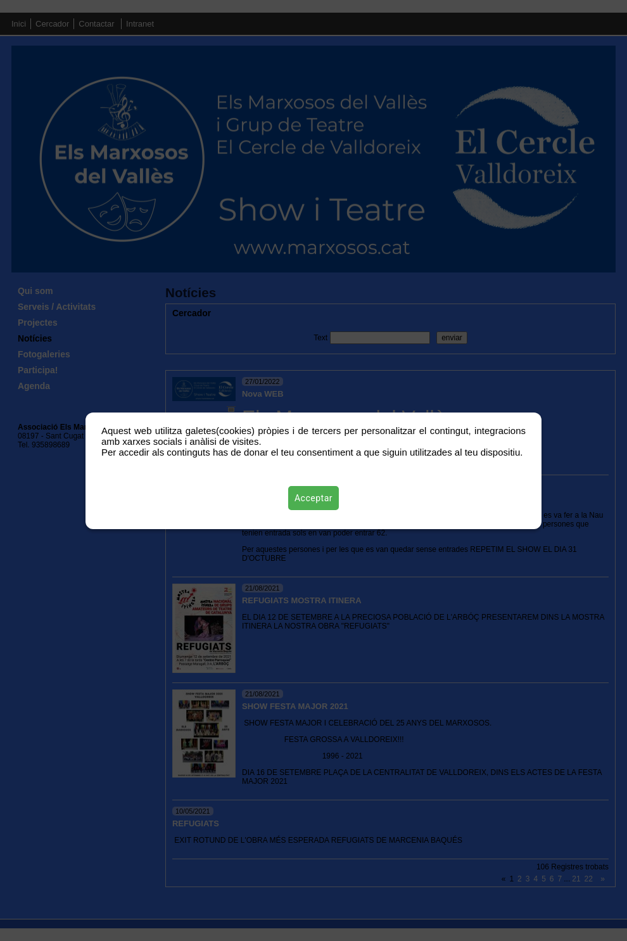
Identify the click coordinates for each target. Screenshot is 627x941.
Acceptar (313, 498)
